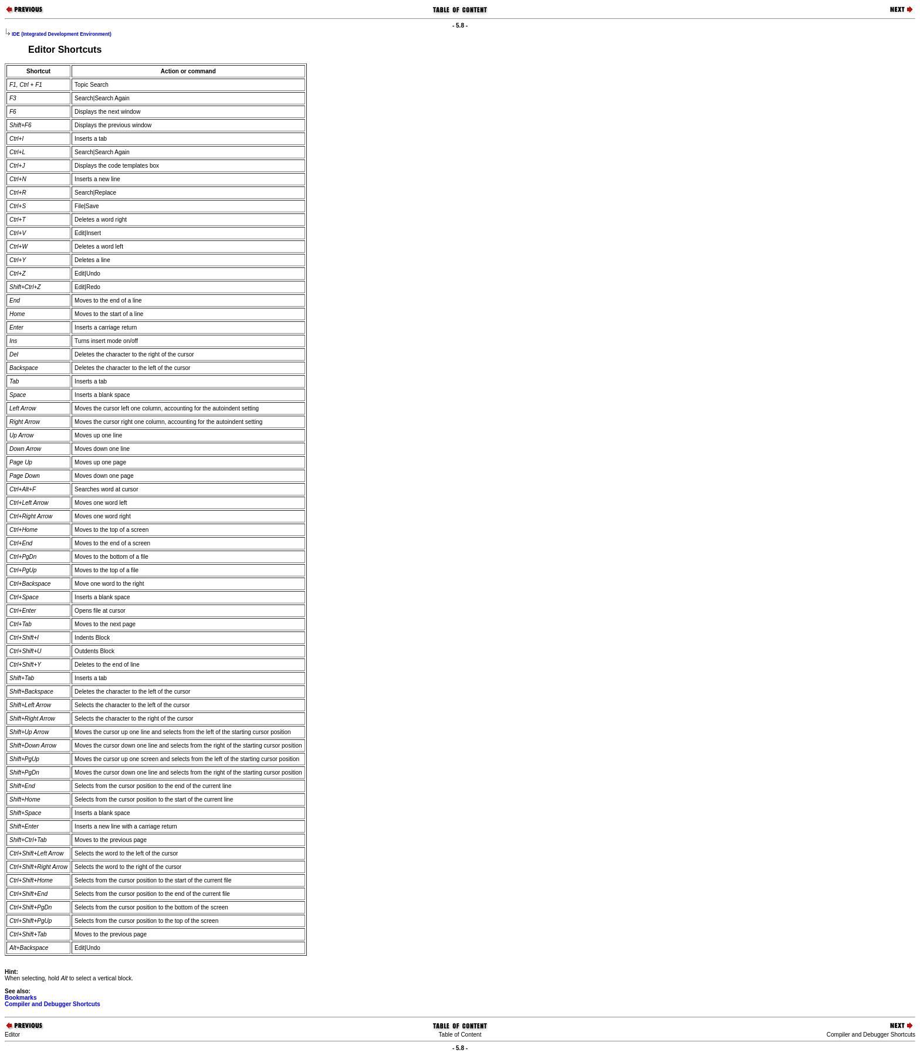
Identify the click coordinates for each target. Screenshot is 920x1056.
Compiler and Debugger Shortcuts (52, 1004)
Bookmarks (20, 997)
